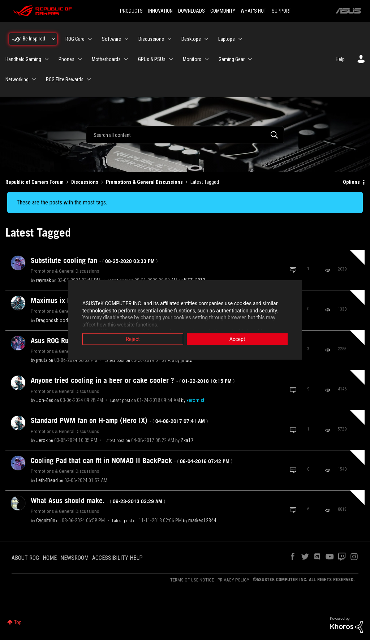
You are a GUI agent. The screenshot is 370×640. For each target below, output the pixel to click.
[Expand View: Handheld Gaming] (46, 59)
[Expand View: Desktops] (206, 39)
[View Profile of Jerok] (42, 440)
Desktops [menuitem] (191, 39)
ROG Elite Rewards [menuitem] (64, 79)
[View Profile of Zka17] (187, 440)
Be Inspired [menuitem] (34, 39)
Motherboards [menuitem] (106, 59)
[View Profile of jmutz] (42, 360)
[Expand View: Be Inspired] (53, 39)
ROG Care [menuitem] (75, 39)
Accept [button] (237, 339)
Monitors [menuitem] (192, 59)
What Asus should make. (98, 500)
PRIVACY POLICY (233, 580)
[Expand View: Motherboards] (126, 59)
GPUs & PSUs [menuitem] (151, 59)
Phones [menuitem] (66, 59)
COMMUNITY (222, 11)
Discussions (84, 182)
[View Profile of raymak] (43, 280)
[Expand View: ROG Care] (90, 39)
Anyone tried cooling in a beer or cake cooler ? (133, 380)
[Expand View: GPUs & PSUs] (171, 59)
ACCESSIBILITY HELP (117, 557)
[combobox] (185, 134)
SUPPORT (281, 11)
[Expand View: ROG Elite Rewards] (88, 79)
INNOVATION (160, 11)
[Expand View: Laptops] (240, 39)
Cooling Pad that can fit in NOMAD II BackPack (131, 460)
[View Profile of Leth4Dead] (47, 480)
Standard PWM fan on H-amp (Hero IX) (119, 420)
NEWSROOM (74, 557)
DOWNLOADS (191, 11)
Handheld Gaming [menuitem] (23, 59)
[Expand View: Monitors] (206, 59)
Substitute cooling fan (94, 260)
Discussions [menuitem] (151, 39)
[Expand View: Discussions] (169, 39)
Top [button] (18, 622)
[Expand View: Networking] (34, 79)
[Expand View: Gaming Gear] (250, 59)
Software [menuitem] (111, 39)
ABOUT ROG (25, 557)
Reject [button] (133, 339)
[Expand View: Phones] (79, 59)
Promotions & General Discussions (144, 182)
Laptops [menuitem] (226, 39)
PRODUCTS (131, 11)
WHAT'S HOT (253, 11)
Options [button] (351, 182)
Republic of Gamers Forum (34, 182)
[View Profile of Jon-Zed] (44, 400)
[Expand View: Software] (126, 39)
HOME (50, 557)
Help (340, 59)
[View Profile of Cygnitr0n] (45, 520)
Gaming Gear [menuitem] (232, 59)
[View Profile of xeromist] (195, 400)
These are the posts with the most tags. (62, 202)
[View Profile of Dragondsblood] (52, 320)
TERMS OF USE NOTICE (192, 580)
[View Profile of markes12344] (202, 520)
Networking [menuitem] (17, 79)
